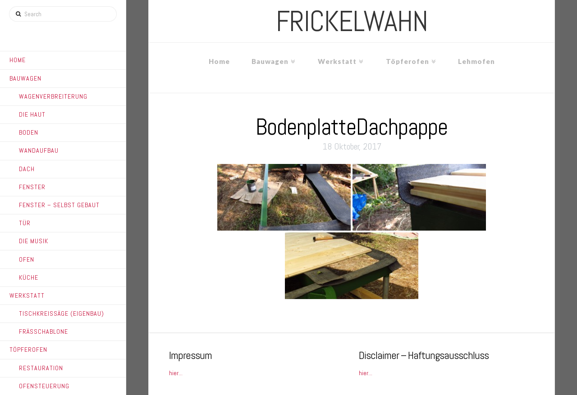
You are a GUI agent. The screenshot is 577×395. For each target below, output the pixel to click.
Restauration (41, 368)
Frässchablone (43, 331)
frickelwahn (352, 21)
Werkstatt (27, 295)
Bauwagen (25, 78)
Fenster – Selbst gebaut (59, 205)
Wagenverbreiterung (53, 96)
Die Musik (33, 241)
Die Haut (32, 114)
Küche (28, 277)
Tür (25, 223)
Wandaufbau (39, 150)
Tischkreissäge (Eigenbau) (61, 313)
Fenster (32, 187)
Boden (28, 132)
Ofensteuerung (44, 386)
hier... (176, 373)
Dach (27, 169)
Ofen (26, 259)
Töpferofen (28, 349)
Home (17, 60)
